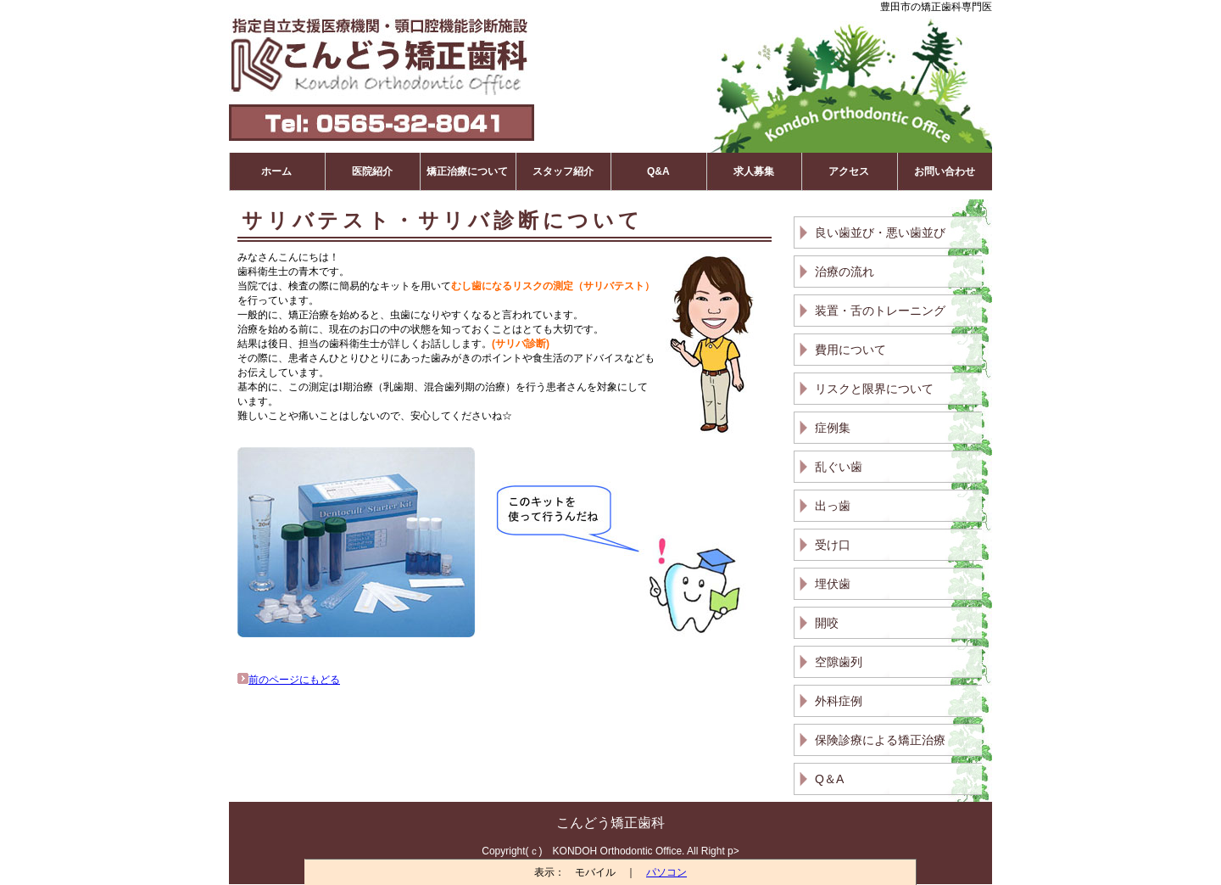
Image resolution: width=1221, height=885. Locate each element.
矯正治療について (467, 171)
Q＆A (829, 779)
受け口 (832, 545)
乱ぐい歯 (838, 466)
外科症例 (838, 701)
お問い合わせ (944, 171)
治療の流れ (844, 271)
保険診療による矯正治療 (880, 740)
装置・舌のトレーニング (880, 310)
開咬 (827, 623)
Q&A (658, 171)
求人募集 (753, 171)
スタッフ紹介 (563, 171)
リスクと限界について (874, 388)
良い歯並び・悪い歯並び (880, 232)
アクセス (848, 171)
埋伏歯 (832, 584)
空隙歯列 (838, 662)
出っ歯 (832, 506)
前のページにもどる (288, 680)
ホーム (276, 171)
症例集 (832, 427)
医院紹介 (372, 171)
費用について (850, 349)
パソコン (666, 872)
